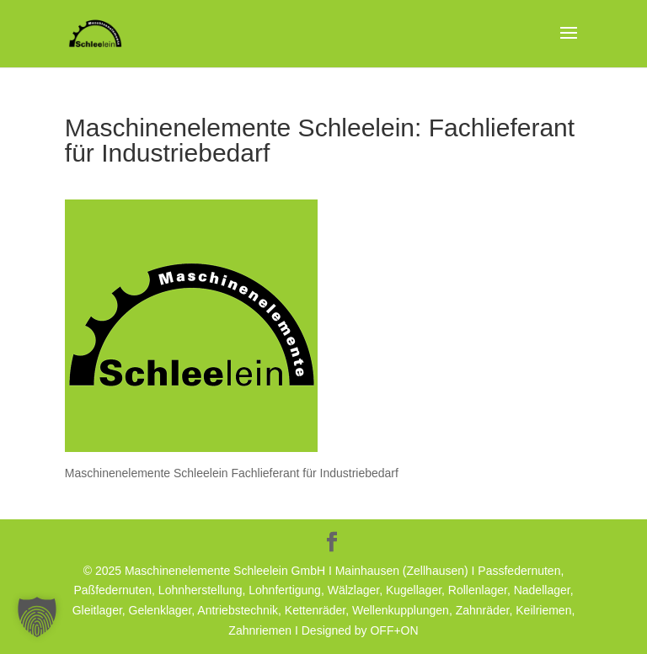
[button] (37, 617)
